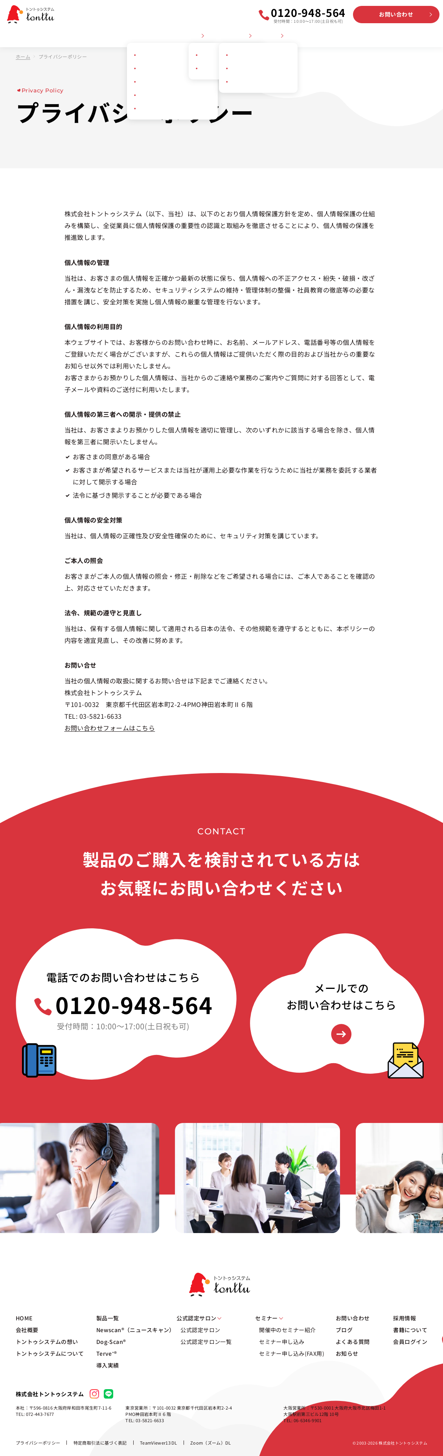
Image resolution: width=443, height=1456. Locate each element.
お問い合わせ (396, 14)
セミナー (269, 36)
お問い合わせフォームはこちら (109, 728)
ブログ (298, 36)
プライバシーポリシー (38, 1442)
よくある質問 (329, 36)
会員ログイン (423, 36)
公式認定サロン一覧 (206, 1342)
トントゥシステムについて (151, 36)
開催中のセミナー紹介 (287, 1330)
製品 (194, 36)
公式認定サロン (229, 36)
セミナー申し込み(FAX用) (291, 1353)
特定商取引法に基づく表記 (100, 1442)
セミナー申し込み (281, 1342)
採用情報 (390, 36)
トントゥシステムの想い (83, 36)
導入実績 (107, 1365)
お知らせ (362, 36)
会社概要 (37, 36)
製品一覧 (107, 1318)
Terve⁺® (106, 1353)
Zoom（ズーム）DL (210, 1442)
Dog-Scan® (111, 1342)
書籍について (410, 1330)
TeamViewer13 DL (158, 1442)
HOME (12, 36)
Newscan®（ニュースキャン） (135, 1330)
